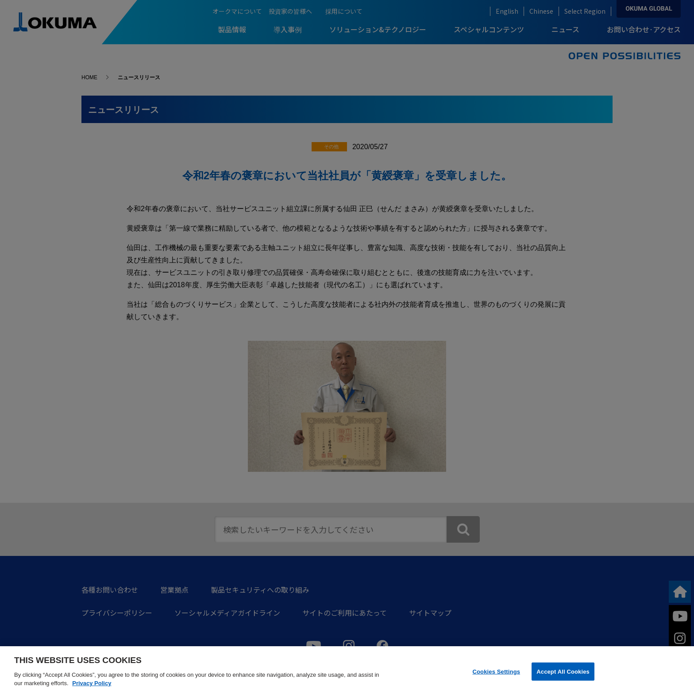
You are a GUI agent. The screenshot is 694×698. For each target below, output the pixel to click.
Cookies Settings (496, 671)
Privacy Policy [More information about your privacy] (91, 683)
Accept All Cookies (563, 671)
